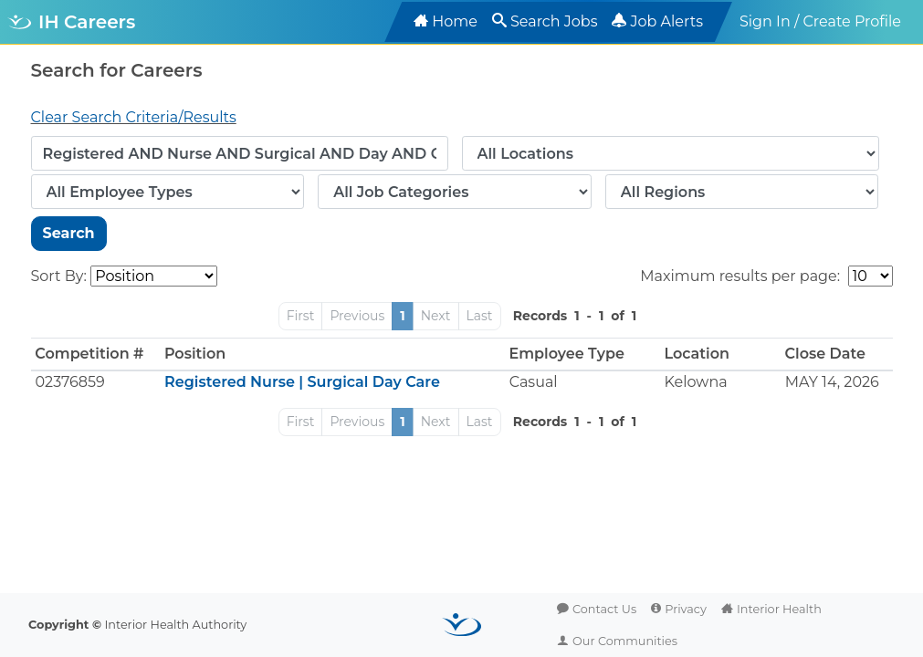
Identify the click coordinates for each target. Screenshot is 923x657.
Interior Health (779, 609)
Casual (533, 382)
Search (69, 233)
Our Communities (624, 641)
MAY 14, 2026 (832, 382)
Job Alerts (666, 21)
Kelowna (696, 382)
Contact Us (604, 609)
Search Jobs (554, 21)
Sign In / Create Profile (820, 21)
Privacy (686, 609)
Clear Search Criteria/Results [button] (133, 117)
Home (454, 21)
